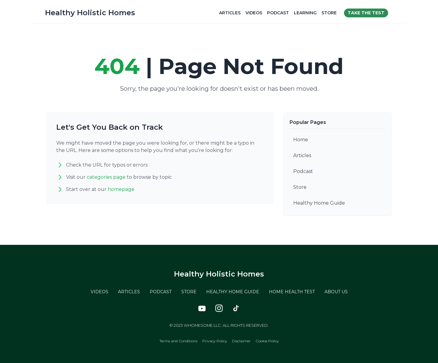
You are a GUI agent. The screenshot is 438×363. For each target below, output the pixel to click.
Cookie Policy (267, 341)
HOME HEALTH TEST (292, 291)
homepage (121, 189)
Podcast (278, 13)
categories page (106, 177)
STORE (188, 291)
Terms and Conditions (178, 341)
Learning (305, 13)
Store (329, 13)
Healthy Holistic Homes (90, 12)
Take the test (366, 13)
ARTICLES (129, 291)
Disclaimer (241, 341)
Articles (230, 13)
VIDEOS (99, 291)
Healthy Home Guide (319, 203)
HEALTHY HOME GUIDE (232, 291)
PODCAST (161, 291)
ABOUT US (336, 291)
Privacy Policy (214, 341)
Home (300, 140)
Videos (253, 13)
